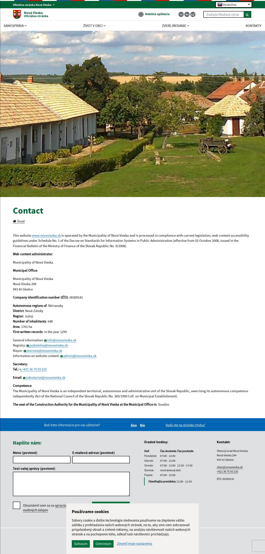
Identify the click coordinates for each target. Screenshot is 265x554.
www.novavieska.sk (46, 235)
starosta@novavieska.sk (44, 350)
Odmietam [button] (103, 543)
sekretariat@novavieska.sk (45, 377)
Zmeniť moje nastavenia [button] (134, 543)
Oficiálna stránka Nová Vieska (34, 5)
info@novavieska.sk (61, 340)
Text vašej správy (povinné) (34, 468)
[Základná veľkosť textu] (187, 14)
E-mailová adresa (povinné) (93, 452)
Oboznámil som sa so (48, 507)
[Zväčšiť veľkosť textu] (192, 14)
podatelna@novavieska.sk (48, 345)
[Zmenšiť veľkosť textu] (181, 14)
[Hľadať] (247, 14)
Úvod (19, 221)
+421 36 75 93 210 (34, 369)
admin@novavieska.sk (79, 355)
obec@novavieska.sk (230, 467)
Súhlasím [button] (81, 543)
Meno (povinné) (25, 452)
